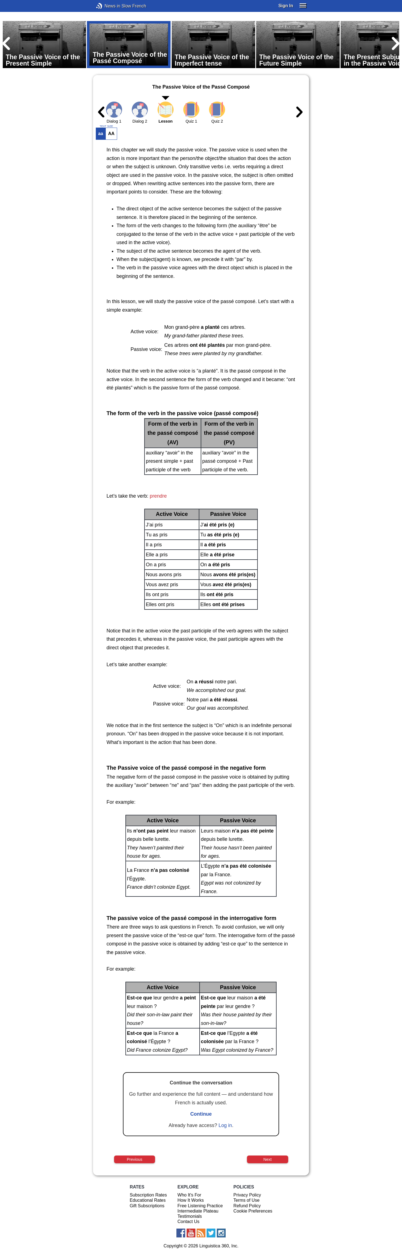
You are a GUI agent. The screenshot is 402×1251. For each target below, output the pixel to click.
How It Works (190, 1200)
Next (267, 1159)
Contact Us (188, 1221)
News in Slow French (107, 6)
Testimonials (189, 1216)
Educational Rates (148, 1200)
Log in (225, 1125)
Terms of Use (246, 1200)
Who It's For (189, 1195)
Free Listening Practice (200, 1205)
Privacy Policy (247, 1195)
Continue (201, 1114)
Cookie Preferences (252, 1211)
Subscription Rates (148, 1195)
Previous (134, 1159)
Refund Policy (247, 1205)
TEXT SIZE (106, 126)
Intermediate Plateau (197, 1211)
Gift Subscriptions (147, 1205)
